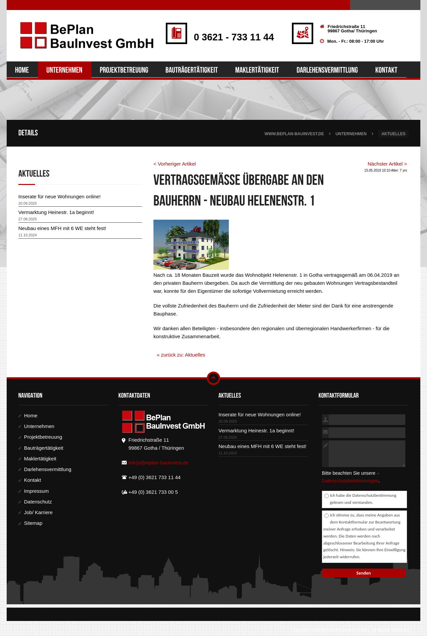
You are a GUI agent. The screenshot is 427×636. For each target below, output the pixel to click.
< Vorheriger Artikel (174, 164)
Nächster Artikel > (387, 164)
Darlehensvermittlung (47, 469)
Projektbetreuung (43, 437)
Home (30, 416)
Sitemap (33, 523)
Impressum (36, 491)
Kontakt (32, 480)
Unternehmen (351, 134)
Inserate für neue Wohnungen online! (59, 197)
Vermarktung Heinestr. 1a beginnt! (56, 212)
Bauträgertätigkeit (43, 448)
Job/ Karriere (38, 512)
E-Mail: (325, 433)
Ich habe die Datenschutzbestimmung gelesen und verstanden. (363, 499)
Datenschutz (38, 502)
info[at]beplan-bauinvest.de (158, 463)
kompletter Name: (325, 419)
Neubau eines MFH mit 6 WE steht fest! (62, 228)
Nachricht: (325, 454)
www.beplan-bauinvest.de (294, 134)
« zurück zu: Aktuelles (181, 355)
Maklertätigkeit (40, 459)
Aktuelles (393, 134)
